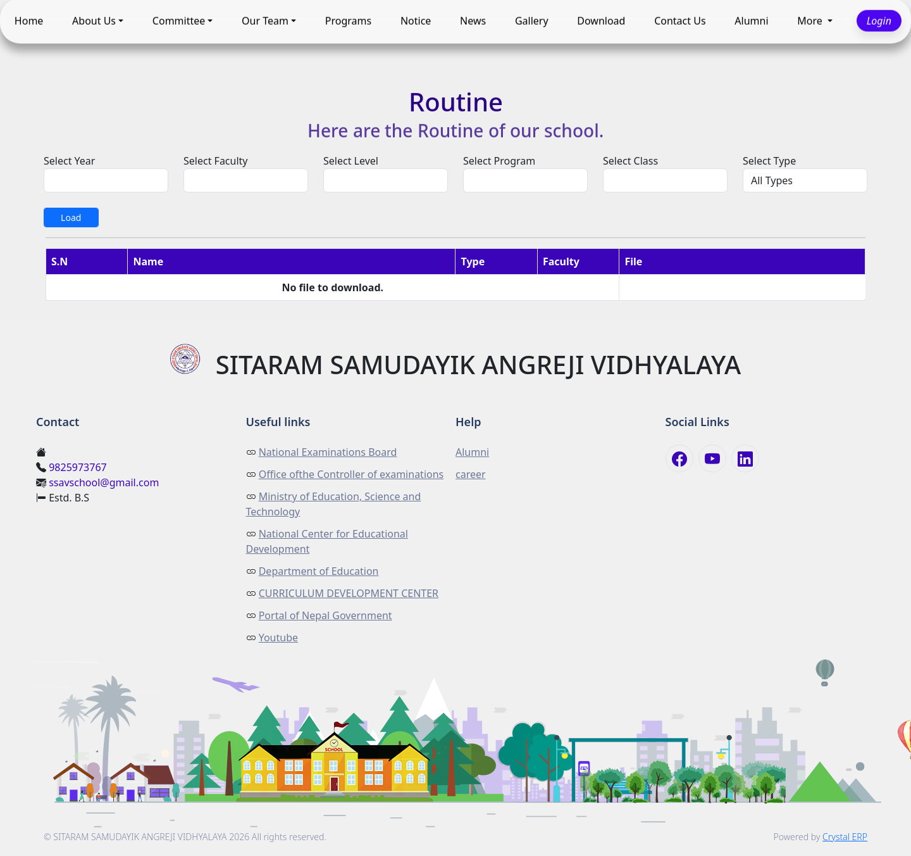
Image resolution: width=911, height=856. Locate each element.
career (471, 474)
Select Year (69, 161)
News (473, 21)
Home (29, 21)
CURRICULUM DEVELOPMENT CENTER (348, 593)
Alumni (751, 21)
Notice (415, 21)
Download (601, 21)
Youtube (278, 638)
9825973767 (78, 467)
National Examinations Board (328, 452)
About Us (94, 21)
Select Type (769, 161)
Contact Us (679, 21)
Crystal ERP (844, 837)
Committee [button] (178, 21)
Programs (348, 21)
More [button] (811, 21)
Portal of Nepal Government (325, 615)
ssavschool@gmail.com (104, 482)
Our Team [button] (265, 21)
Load (71, 217)
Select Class (630, 161)
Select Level (350, 161)
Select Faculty (215, 161)
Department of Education (319, 571)
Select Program (499, 161)
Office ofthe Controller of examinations (351, 474)
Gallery (531, 21)
